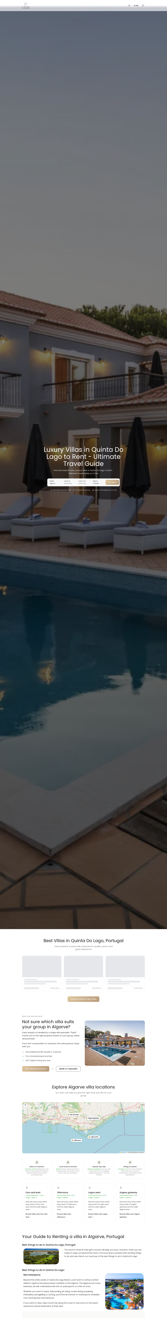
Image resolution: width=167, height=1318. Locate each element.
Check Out (82, 481)
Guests (95, 481)
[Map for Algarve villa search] (83, 1127)
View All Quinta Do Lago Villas (83, 999)
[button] (129, 5)
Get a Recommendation (35, 1069)
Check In (67, 481)
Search (112, 482)
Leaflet (123, 1152)
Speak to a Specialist (68, 1069)
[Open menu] (143, 5)
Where (52, 481)
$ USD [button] (136, 5)
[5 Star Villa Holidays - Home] (25, 5)
